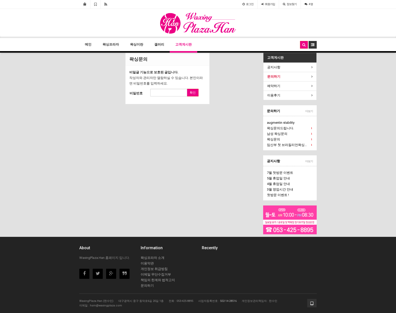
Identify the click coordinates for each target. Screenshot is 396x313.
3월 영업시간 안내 (280, 189)
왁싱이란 (136, 44)
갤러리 (159, 44)
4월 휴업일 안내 (278, 184)
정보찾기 (290, 4)
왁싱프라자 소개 (152, 258)
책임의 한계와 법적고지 (158, 280)
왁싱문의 (289, 139)
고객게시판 (183, 44)
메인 (88, 44)
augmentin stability (280, 122)
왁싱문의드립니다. (289, 128)
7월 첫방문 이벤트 (280, 173)
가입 (268, 4)
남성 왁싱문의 (289, 134)
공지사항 (273, 161)
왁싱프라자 (111, 44)
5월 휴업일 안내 (278, 178)
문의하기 (273, 111)
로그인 (248, 4)
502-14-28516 (228, 301)
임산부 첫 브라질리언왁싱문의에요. (290, 145)
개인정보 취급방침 (154, 269)
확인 (193, 92)
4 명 (309, 4)
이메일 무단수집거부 (156, 274)
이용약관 (147, 263)
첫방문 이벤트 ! (278, 195)
